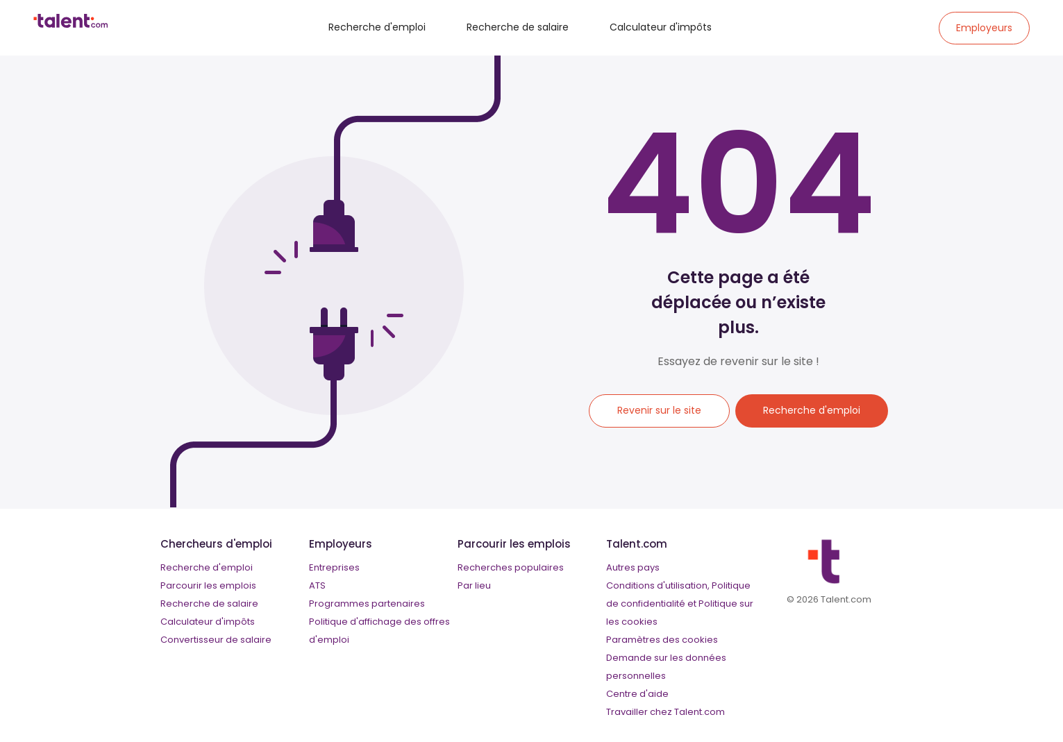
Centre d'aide (637, 693)
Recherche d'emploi (377, 27)
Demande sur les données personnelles (666, 666)
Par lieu (474, 585)
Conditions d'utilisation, (658, 585)
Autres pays (633, 567)
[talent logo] (70, 24)
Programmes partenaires (367, 603)
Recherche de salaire (518, 27)
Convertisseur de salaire (215, 639)
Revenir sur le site (659, 410)
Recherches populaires (511, 567)
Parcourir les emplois (208, 585)
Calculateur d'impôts (661, 27)
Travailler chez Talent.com (665, 711)
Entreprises (334, 567)
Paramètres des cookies (662, 639)
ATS (317, 585)
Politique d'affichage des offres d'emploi (379, 630)
